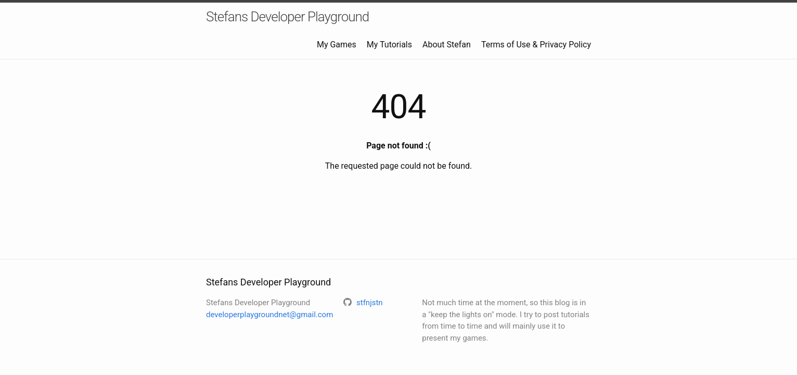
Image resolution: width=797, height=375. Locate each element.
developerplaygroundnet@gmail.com (269, 314)
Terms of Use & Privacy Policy (536, 44)
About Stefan (446, 44)
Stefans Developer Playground (287, 16)
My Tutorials (389, 44)
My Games (336, 44)
